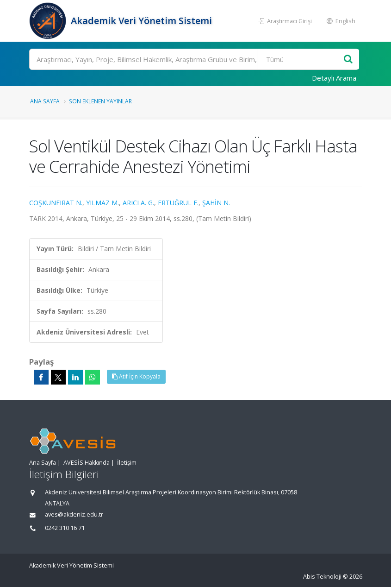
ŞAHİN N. (216, 202)
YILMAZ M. (102, 202)
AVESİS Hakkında (86, 463)
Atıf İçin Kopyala (136, 376)
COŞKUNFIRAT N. (55, 202)
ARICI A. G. (138, 202)
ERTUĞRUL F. (178, 202)
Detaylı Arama (334, 77)
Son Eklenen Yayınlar (100, 101)
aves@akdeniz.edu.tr (74, 514)
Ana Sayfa (45, 101)
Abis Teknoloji (322, 577)
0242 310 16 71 (65, 528)
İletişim (127, 463)
